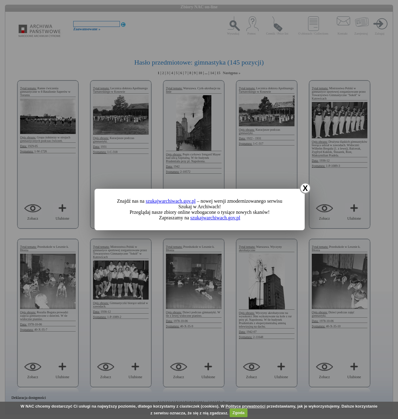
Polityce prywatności (245, 406)
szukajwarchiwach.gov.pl (171, 201)
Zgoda (238, 412)
